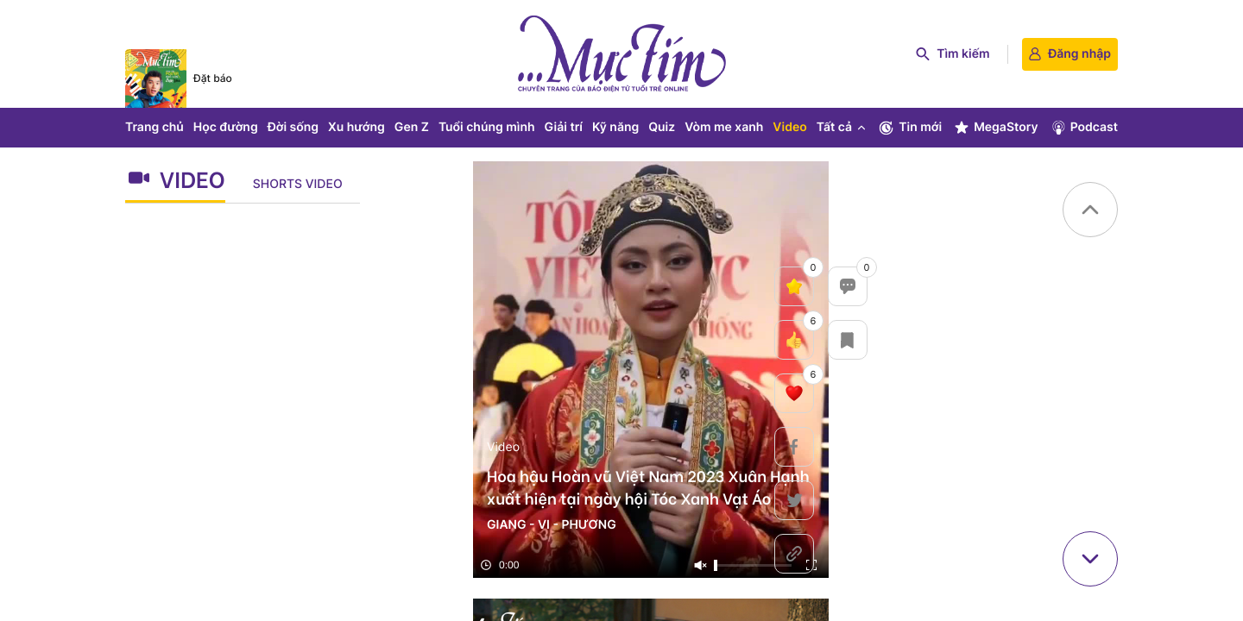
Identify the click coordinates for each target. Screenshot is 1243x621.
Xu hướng (356, 127)
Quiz (661, 127)
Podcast (1084, 127)
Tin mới (910, 127)
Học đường (225, 127)
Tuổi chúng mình (487, 127)
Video (789, 127)
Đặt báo (212, 78)
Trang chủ (154, 127)
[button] (1090, 209)
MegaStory (995, 127)
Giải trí (564, 127)
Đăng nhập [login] (1070, 54)
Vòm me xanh (724, 127)
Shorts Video (298, 184)
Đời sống (293, 127)
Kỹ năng (615, 127)
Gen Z (411, 127)
